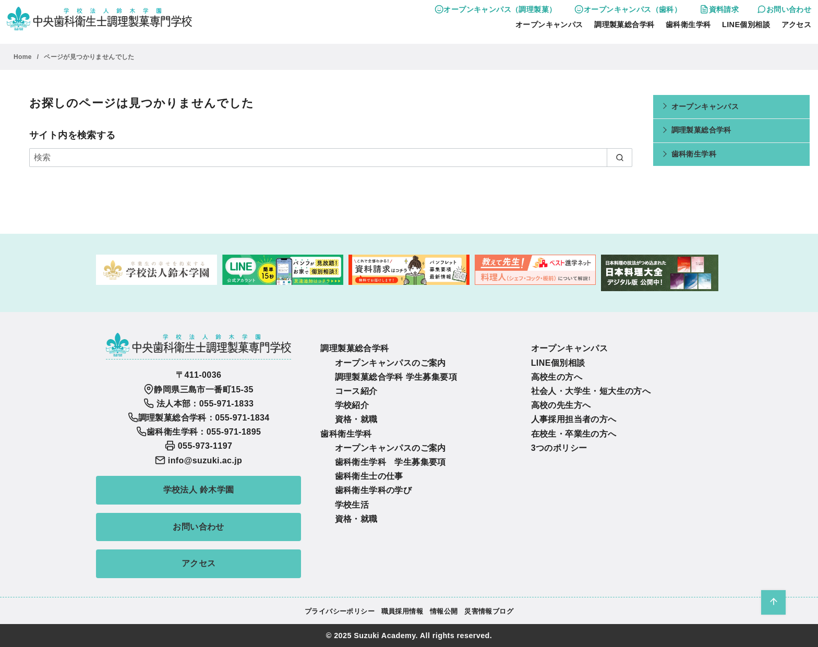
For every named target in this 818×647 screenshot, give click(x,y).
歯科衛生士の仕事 (369, 476)
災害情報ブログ (488, 611)
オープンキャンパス (549, 24)
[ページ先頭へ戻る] (773, 602)
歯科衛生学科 (688, 24)
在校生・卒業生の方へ (574, 433)
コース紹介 (356, 391)
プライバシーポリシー (340, 611)
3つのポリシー (559, 448)
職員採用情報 (402, 611)
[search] (619, 157)
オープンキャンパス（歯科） (627, 9)
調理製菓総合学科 (624, 24)
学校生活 (352, 504)
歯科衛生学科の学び (373, 490)
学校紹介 (352, 405)
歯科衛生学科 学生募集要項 (390, 462)
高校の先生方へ (561, 405)
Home (24, 57)
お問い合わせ (784, 9)
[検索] (330, 157)
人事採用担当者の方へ (574, 419)
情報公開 (444, 611)
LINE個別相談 (746, 24)
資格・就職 (356, 419)
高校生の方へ (556, 377)
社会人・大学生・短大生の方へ (591, 391)
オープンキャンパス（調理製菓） (496, 9)
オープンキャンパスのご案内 (390, 362)
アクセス (796, 24)
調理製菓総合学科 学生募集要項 (396, 377)
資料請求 (719, 9)
